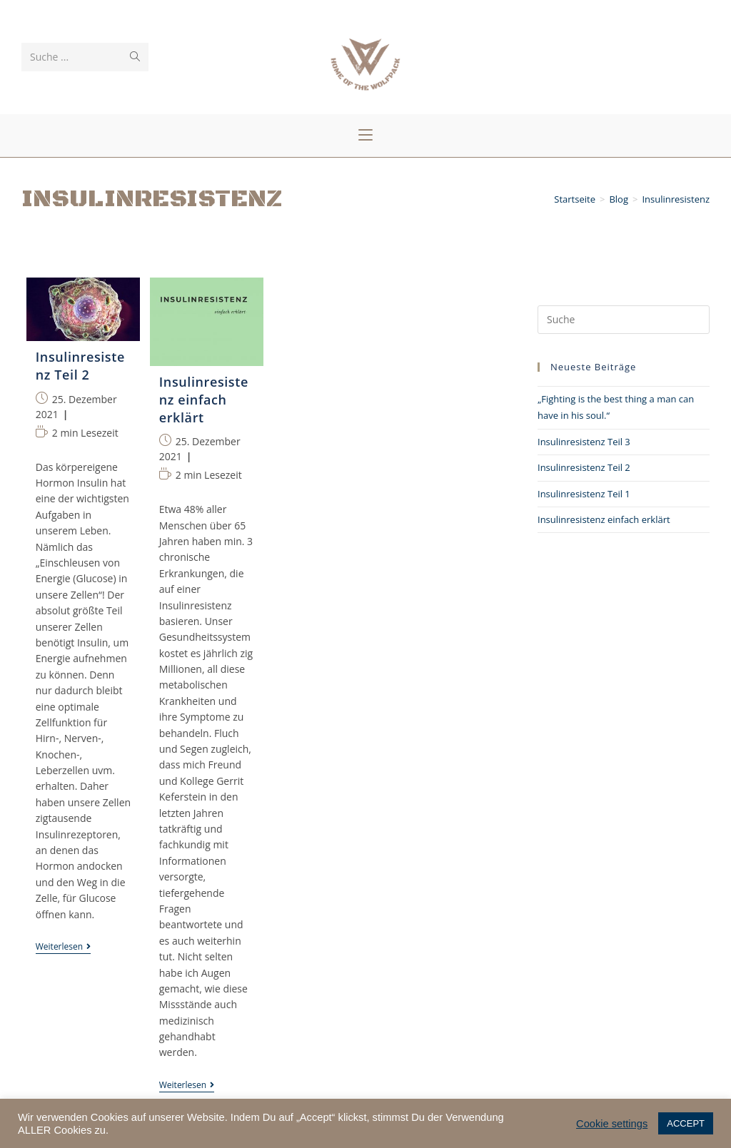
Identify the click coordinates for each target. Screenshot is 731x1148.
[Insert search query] (624, 319)
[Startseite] (574, 199)
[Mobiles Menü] (365, 135)
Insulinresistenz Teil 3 (584, 441)
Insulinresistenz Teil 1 (584, 493)
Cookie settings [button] (611, 1123)
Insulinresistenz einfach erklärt (604, 519)
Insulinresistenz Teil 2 (584, 467)
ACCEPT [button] (686, 1123)
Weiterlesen (63, 948)
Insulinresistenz (676, 199)
